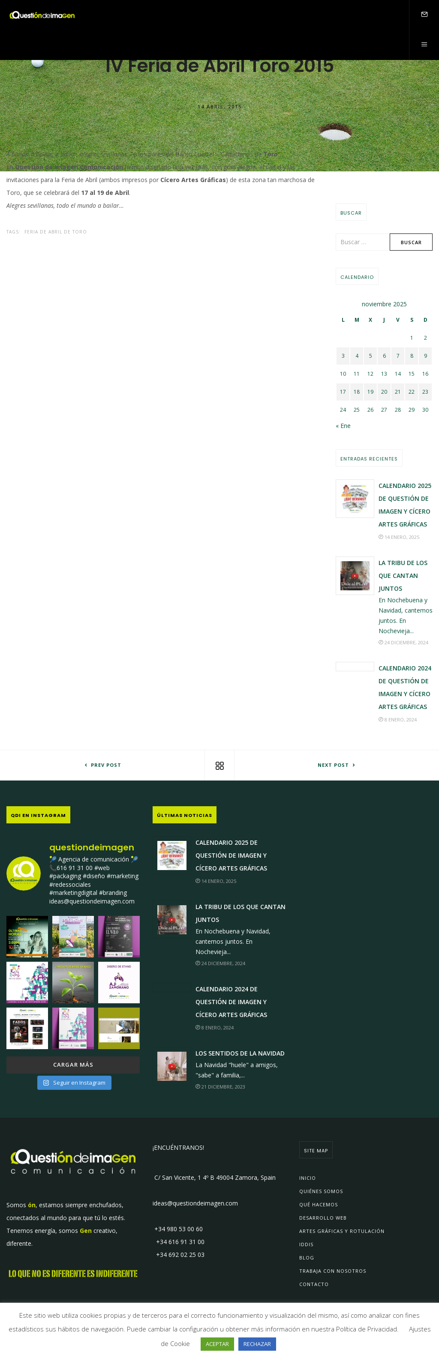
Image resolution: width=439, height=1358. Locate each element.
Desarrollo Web (323, 1217)
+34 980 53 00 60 (178, 1229)
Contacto (314, 1284)
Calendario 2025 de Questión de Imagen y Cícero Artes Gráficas (231, 855)
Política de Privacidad (366, 1329)
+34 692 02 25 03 (178, 1254)
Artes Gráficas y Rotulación (342, 1231)
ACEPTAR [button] (217, 1344)
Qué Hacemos (318, 1204)
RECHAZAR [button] (257, 1344)
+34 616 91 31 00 (178, 1242)
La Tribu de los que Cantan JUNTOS (403, 575)
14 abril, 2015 (220, 106)
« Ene (343, 426)
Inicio (307, 1178)
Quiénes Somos (321, 1191)
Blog (306, 1257)
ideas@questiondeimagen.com (195, 1203)
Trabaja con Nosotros (332, 1271)
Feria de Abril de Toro (55, 232)
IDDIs (306, 1244)
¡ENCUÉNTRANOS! (178, 1147)
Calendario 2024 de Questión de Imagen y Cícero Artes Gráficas (231, 1002)
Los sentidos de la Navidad (240, 1053)
